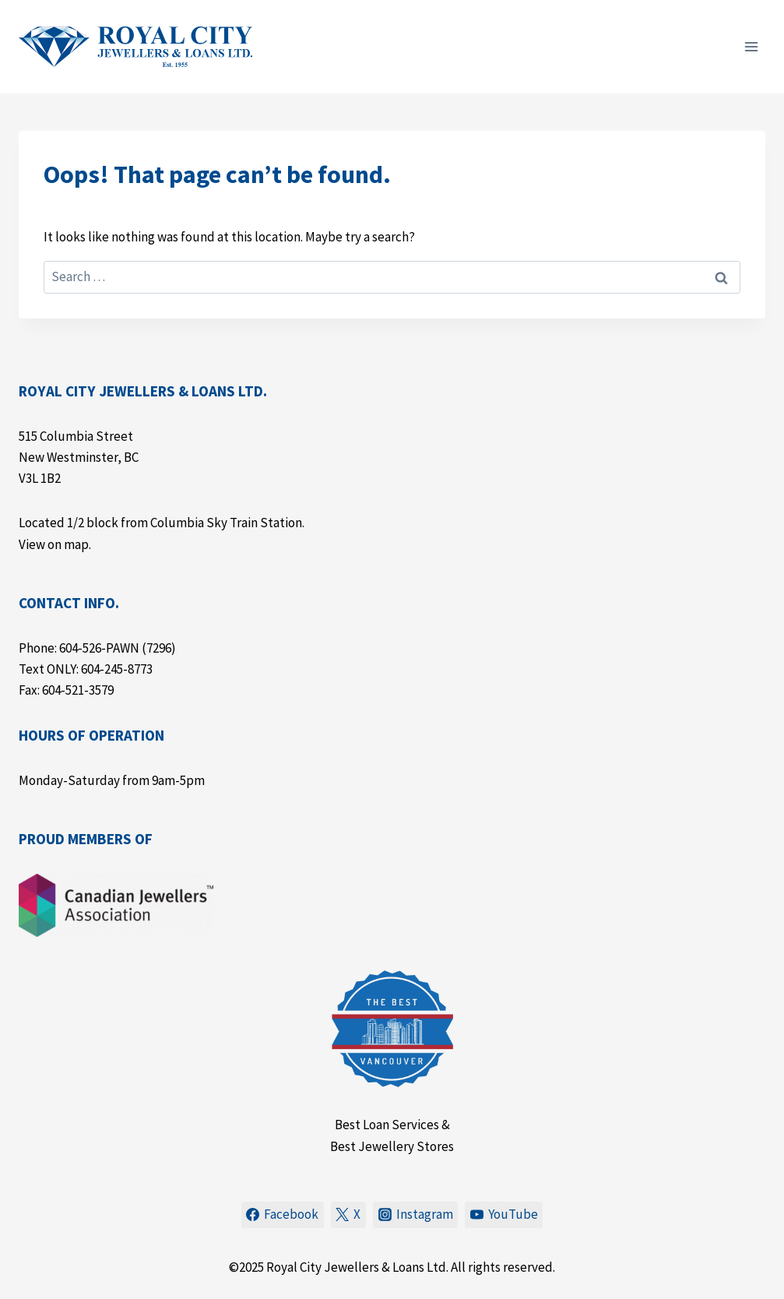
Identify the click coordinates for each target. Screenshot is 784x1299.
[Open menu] (751, 46)
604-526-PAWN (99, 648)
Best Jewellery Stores (392, 1146)
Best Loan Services (387, 1124)
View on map (54, 544)
